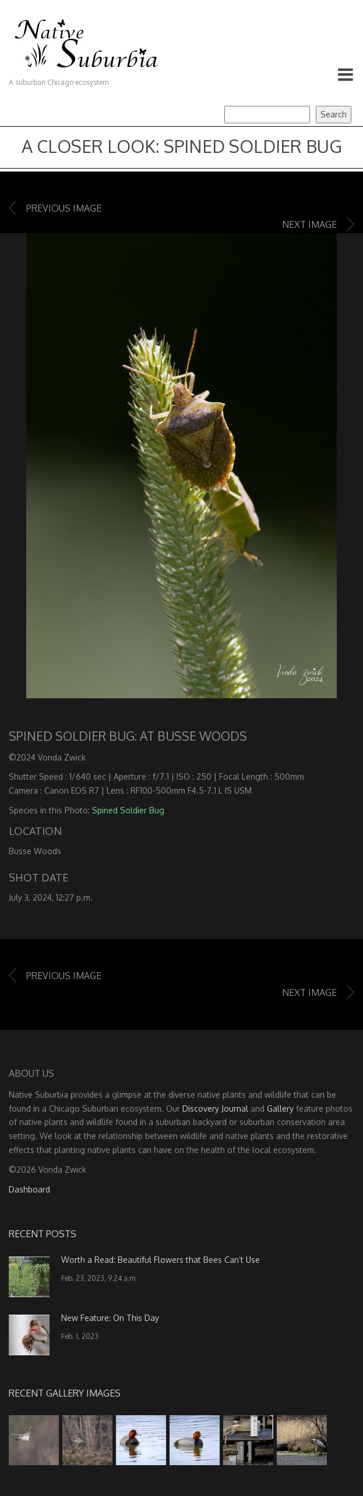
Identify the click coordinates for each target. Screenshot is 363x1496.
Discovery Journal (215, 1108)
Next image (309, 224)
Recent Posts (42, 1234)
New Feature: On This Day (110, 1318)
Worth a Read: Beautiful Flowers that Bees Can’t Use (160, 1260)
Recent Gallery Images (65, 1393)
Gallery (280, 1108)
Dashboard (29, 1189)
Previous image (63, 208)
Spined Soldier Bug (128, 810)
